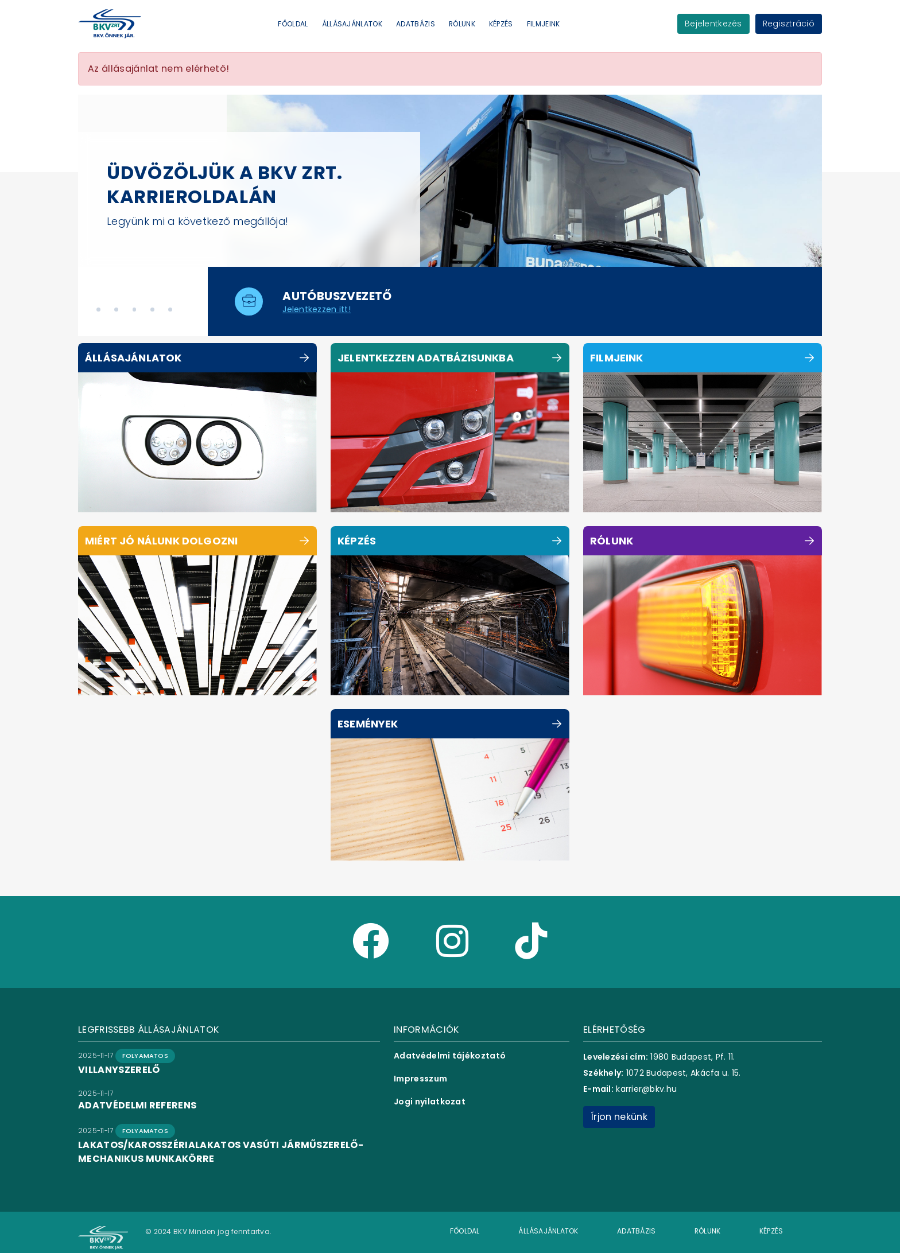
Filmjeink (543, 24)
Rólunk (462, 24)
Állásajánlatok (352, 24)
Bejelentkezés (713, 23)
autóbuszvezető (337, 296)
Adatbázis (415, 24)
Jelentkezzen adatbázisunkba (426, 358)
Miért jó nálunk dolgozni (161, 541)
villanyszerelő (119, 1069)
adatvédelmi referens (137, 1105)
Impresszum (420, 1078)
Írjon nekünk (619, 1116)
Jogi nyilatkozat (429, 1101)
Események (368, 724)
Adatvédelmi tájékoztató (450, 1055)
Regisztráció (788, 23)
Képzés (501, 24)
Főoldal (293, 24)
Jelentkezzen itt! (316, 309)
